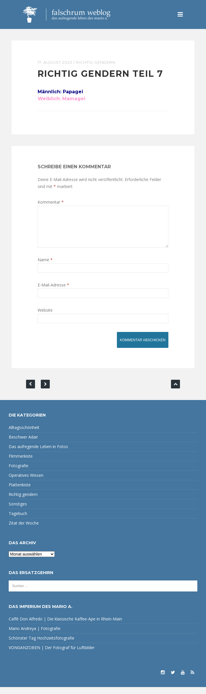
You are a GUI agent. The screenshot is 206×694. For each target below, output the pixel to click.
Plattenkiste (20, 491)
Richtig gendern (95, 62)
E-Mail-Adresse (53, 292)
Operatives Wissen (26, 482)
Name (45, 266)
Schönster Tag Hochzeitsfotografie (41, 645)
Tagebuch (18, 520)
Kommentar (51, 202)
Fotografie (18, 472)
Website (45, 317)
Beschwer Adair (23, 444)
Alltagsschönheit (24, 434)
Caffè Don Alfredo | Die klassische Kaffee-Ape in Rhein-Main (65, 626)
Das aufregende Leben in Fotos (38, 453)
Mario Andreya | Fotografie (34, 635)
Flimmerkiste (21, 463)
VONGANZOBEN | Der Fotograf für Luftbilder (52, 654)
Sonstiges (18, 511)
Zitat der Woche (24, 530)
